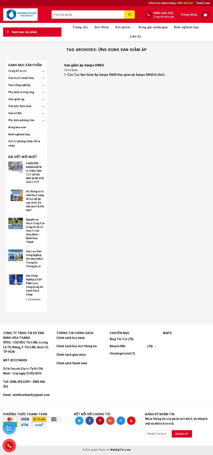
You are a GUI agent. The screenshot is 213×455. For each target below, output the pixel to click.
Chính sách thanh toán (71, 363)
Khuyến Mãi (117, 346)
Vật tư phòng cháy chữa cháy (24, 143)
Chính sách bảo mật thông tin (76, 346)
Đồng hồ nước (17, 70)
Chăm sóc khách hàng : (170, 3)
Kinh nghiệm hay (186, 27)
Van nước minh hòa (21, 78)
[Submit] (129, 14)
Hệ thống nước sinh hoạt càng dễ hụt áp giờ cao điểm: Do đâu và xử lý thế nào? (35, 201)
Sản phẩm (124, 28)
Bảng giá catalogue (153, 27)
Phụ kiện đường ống (21, 92)
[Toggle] (43, 71)
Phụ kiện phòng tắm (21, 120)
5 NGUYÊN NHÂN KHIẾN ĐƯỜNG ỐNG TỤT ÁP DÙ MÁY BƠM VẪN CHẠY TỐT (35, 173)
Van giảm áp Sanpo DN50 (84, 65)
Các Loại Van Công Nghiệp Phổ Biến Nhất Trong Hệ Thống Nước (34, 259)
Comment (33, 299)
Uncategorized (120, 353)
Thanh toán (203, 3)
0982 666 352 (163, 13)
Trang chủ (80, 27)
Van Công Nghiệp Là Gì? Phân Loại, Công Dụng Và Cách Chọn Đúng (34, 285)
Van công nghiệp (19, 85)
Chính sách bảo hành (70, 337)
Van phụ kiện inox (19, 106)
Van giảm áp (16, 99)
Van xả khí (15, 113)
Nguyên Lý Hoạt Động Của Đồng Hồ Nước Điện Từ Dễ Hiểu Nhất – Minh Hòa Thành (35, 231)
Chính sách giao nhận (71, 354)
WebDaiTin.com (120, 449)
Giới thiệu (101, 27)
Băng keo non (17, 127)
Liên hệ (135, 36)
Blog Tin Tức (119, 339)
